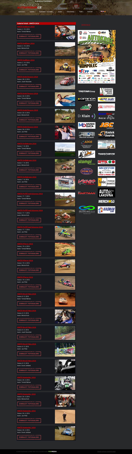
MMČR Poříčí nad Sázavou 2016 (30, 193)
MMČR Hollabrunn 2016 (26, 143)
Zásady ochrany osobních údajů (106, 451)
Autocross (21, 12)
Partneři (89, 12)
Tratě (80, 12)
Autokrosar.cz (85, 25)
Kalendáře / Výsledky (46, 12)
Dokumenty (70, 12)
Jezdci (60, 12)
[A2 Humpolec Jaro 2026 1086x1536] (96, 84)
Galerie (32, 12)
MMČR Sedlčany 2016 (25, 26)
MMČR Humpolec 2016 (26, 377)
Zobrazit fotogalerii (29, 36)
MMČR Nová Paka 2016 (26, 294)
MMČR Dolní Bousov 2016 (27, 77)
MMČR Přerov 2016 (25, 244)
